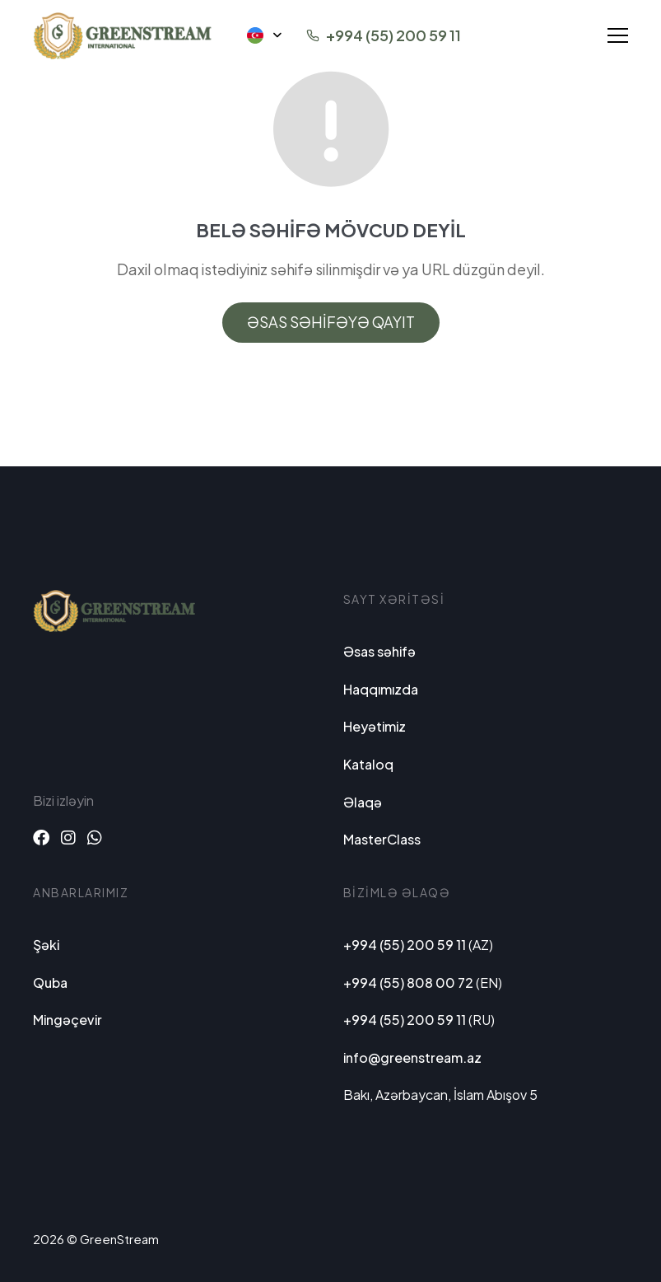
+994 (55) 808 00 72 (408, 982)
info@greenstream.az (412, 1057)
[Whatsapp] (94, 837)
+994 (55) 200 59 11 (393, 35)
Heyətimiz (374, 726)
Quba (50, 982)
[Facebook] (41, 837)
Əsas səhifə (379, 651)
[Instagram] (68, 837)
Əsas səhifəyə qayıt (331, 321)
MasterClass (382, 839)
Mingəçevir (67, 1019)
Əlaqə (362, 802)
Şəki (46, 944)
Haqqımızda (380, 689)
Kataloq (368, 764)
